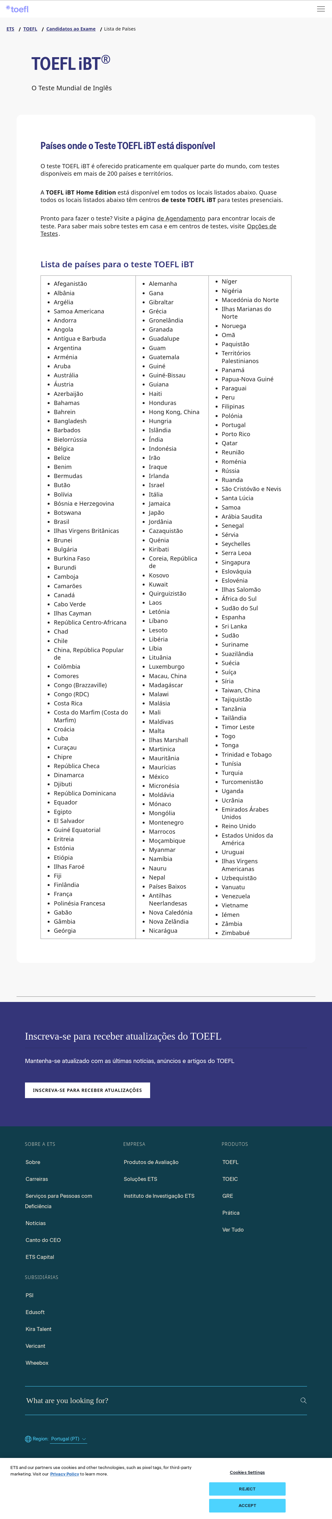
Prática (231, 1213)
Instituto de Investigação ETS (159, 1196)
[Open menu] (321, 9)
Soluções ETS (140, 1179)
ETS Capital (40, 1257)
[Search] (303, 1400)
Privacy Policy (64, 1474)
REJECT (247, 1489)
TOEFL (230, 1162)
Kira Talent (39, 1329)
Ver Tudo (233, 1230)
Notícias (36, 1223)
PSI (29, 1295)
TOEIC (230, 1179)
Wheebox (37, 1363)
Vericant (35, 1346)
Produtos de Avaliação (151, 1162)
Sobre (33, 1162)
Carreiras (37, 1179)
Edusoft (35, 1312)
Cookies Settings (247, 1472)
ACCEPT (247, 1505)
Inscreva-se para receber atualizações (87, 1090)
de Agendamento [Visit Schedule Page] (181, 218)
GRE (227, 1196)
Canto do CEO (43, 1240)
